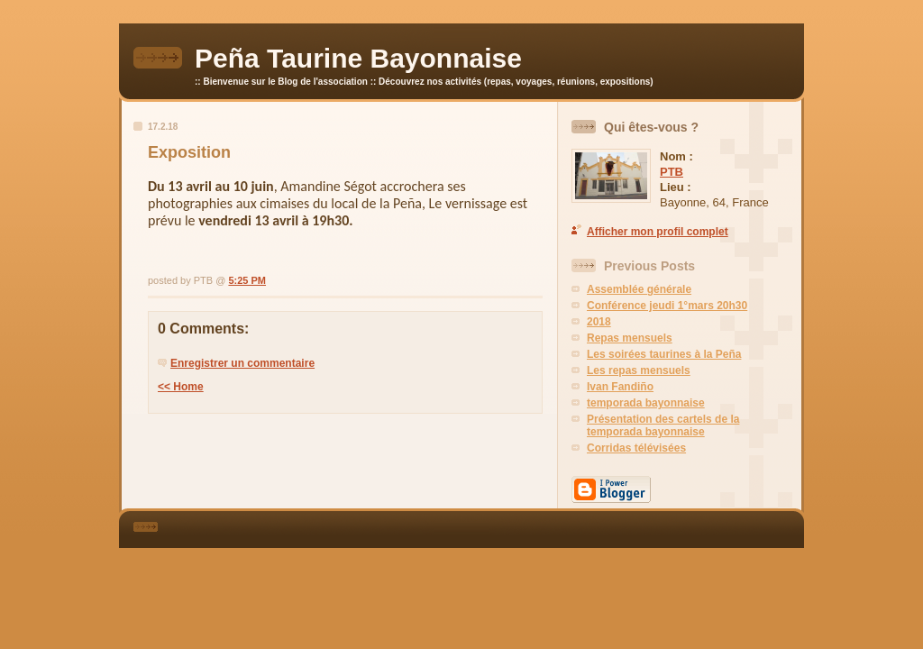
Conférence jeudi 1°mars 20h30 (667, 305)
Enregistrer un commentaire (242, 363)
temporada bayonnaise (646, 403)
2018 (599, 321)
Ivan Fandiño (620, 386)
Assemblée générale (639, 289)
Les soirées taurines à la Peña (664, 354)
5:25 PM (247, 280)
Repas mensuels (629, 338)
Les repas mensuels (638, 370)
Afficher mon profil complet (657, 231)
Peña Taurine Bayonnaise (358, 58)
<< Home (181, 386)
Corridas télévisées (636, 448)
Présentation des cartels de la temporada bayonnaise (663, 425)
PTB (671, 171)
